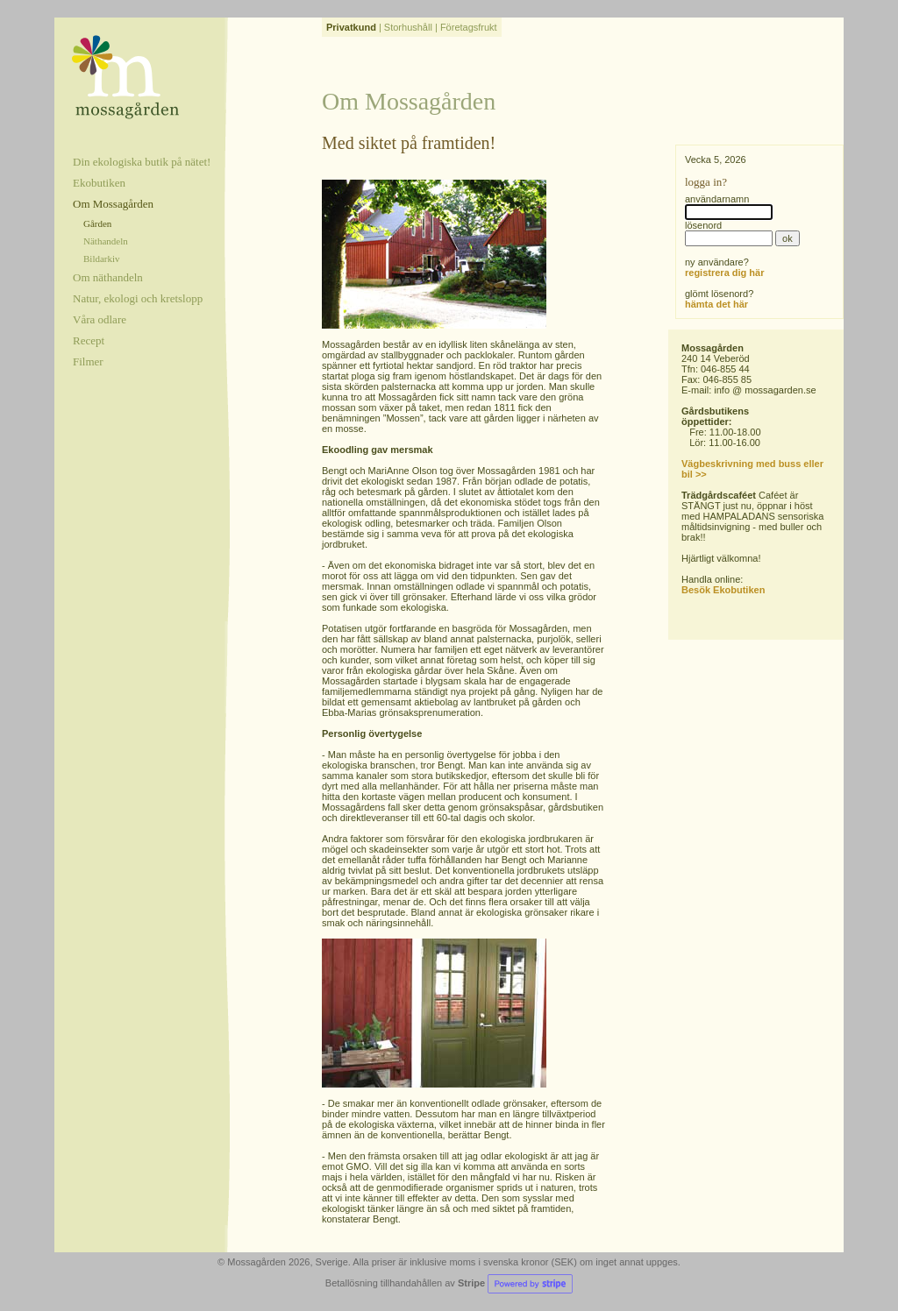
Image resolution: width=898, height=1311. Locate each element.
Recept (88, 340)
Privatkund (351, 27)
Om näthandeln (108, 277)
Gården (97, 223)
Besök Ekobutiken (723, 590)
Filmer (88, 361)
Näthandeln (105, 241)
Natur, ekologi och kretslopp (138, 298)
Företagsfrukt (468, 27)
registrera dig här (724, 272)
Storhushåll (408, 27)
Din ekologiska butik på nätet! (141, 161)
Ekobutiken (99, 182)
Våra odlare (99, 319)
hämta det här (716, 304)
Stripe (515, 1283)
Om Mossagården (113, 203)
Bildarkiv (101, 258)
